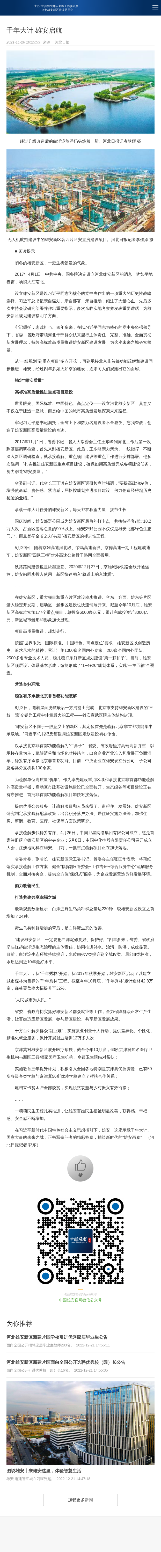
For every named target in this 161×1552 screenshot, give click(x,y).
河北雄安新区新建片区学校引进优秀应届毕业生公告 (57, 1337)
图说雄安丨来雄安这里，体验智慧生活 (43, 1470)
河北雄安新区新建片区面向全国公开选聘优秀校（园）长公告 (65, 1362)
